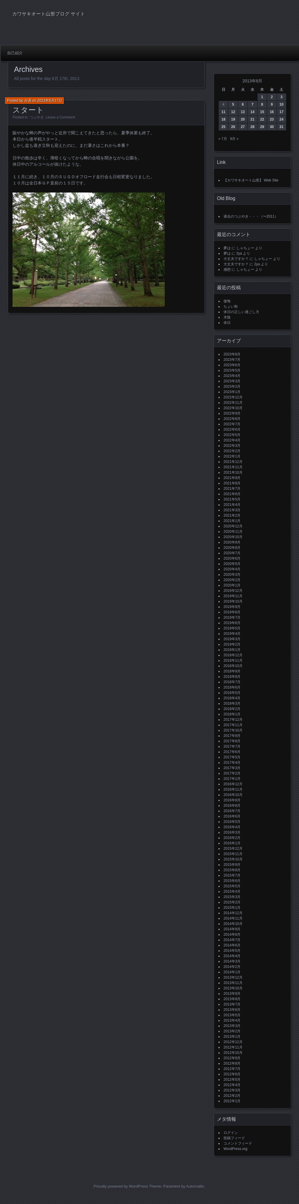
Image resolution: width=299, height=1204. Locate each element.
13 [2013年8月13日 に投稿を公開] (243, 112)
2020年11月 (233, 531)
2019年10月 (233, 601)
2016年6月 (232, 816)
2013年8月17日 (49, 100)
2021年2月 (232, 515)
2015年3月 (232, 897)
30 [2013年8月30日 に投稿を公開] (272, 127)
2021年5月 (232, 499)
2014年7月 (232, 940)
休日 (227, 323)
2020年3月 (232, 574)
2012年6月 (232, 1074)
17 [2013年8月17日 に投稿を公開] (281, 112)
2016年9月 (232, 800)
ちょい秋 (231, 306)
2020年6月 (232, 558)
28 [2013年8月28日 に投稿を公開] (252, 127)
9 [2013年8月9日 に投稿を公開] (272, 104)
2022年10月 (233, 408)
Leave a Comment (60, 117)
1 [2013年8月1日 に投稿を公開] (262, 97)
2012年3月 (232, 1090)
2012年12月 (233, 1042)
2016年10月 (233, 795)
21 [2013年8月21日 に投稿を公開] (252, 119)
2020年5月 (232, 564)
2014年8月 (232, 934)
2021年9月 (232, 478)
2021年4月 (232, 505)
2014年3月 (232, 961)
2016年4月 (232, 827)
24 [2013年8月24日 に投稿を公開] (281, 119)
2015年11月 (233, 854)
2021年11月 (233, 467)
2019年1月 (232, 650)
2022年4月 (232, 440)
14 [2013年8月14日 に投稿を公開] (252, 112)
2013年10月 (233, 988)
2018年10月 (233, 666)
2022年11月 (233, 403)
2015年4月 (232, 891)
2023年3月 (232, 381)
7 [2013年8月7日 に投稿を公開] (253, 104)
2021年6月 (232, 494)
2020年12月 (233, 526)
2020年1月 (232, 585)
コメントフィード (238, 1143)
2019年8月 (232, 612)
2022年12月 (233, 397)
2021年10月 (233, 472)
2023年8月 (232, 354)
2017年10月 (233, 730)
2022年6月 (232, 429)
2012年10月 (233, 1053)
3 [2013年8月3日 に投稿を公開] (281, 97)
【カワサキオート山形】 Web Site (251, 180)
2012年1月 (232, 1101)
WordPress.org (235, 1149)
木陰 (227, 317)
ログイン (231, 1133)
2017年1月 (232, 779)
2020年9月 (232, 542)
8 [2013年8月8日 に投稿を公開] (262, 104)
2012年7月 (232, 1069)
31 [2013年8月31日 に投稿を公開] (281, 127)
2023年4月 (232, 376)
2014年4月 (232, 956)
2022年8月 (232, 419)
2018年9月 (232, 671)
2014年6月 (232, 945)
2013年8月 (232, 999)
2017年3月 (232, 768)
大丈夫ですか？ (236, 259)
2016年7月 (232, 811)
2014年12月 (233, 913)
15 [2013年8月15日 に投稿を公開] (262, 112)
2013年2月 (232, 1031)
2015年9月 (232, 865)
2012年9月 (232, 1058)
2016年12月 (233, 784)
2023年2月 (232, 386)
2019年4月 (232, 634)
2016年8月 (232, 805)
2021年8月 (232, 483)
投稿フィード (234, 1138)
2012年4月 (232, 1085)
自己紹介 (15, 53)
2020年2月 (232, 580)
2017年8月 (232, 741)
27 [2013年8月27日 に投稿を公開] (243, 127)
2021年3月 (232, 510)
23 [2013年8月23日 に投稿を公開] (272, 119)
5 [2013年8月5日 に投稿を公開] (233, 104)
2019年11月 (233, 596)
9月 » (234, 139)
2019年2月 (232, 644)
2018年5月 (232, 693)
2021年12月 (233, 462)
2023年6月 (232, 365)
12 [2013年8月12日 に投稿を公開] (233, 112)
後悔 (227, 301)
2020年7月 (232, 553)
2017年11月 (233, 725)
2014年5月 (232, 951)
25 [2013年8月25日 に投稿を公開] (223, 127)
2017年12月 (233, 720)
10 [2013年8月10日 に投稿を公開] (281, 104)
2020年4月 (232, 569)
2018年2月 (232, 709)
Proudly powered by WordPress (120, 1186)
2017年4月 (232, 762)
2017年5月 (232, 757)
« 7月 (222, 139)
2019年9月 (232, 607)
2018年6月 (232, 687)
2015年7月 (232, 875)
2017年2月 (232, 773)
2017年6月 (232, 752)
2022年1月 (232, 456)
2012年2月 (232, 1096)
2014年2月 (232, 967)
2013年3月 (232, 1026)
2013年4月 (232, 1020)
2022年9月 (232, 413)
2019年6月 (232, 623)
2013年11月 (233, 983)
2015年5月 (232, 886)
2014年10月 (233, 924)
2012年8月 (232, 1063)
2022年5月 (232, 435)
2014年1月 (232, 972)
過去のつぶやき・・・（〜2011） (251, 216)
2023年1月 (232, 392)
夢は (227, 248)
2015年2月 (232, 902)
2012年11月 (233, 1047)
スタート (28, 110)
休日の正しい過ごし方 (241, 312)
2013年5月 (232, 1015)
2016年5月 (232, 822)
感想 (227, 269)
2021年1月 (232, 521)
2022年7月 (232, 424)
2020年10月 (233, 537)
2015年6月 (232, 881)
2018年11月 (233, 660)
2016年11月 (233, 789)
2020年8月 (232, 548)
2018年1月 (232, 714)
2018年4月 (232, 698)
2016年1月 (232, 843)
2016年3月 (232, 832)
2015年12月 (233, 848)
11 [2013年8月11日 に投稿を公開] (223, 112)
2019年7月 (232, 617)
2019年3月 (232, 639)
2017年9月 (232, 736)
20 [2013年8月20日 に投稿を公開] (243, 119)
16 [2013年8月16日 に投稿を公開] (272, 112)
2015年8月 (232, 870)
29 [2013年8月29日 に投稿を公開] (262, 127)
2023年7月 (232, 360)
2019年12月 (233, 591)
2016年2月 (232, 838)
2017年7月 (232, 746)
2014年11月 (233, 918)
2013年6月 (232, 1010)
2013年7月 (232, 1004)
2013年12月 (233, 977)
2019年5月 (232, 628)
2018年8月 (232, 677)
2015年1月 (232, 908)
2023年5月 (232, 370)
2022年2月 (232, 451)
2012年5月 (232, 1079)
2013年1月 (232, 1036)
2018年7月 (232, 682)
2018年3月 (232, 703)
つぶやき (37, 117)
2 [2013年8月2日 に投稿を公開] (272, 97)
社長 (27, 100)
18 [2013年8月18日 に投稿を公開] (223, 119)
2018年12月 (233, 655)
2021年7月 (232, 488)
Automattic (195, 1186)
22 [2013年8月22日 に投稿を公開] (262, 119)
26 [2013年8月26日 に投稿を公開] (233, 127)
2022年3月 (232, 446)
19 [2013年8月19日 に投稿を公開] (233, 119)
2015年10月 (233, 859)
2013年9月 (232, 993)
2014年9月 (232, 929)
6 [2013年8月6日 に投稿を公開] (243, 104)
